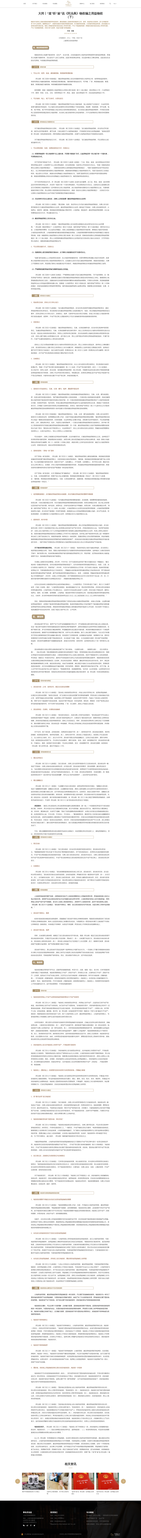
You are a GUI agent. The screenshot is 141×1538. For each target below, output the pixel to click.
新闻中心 (82, 3)
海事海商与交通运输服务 (110, 1515)
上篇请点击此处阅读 (70, 40)
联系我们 (102, 3)
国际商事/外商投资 (92, 1521)
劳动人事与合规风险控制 (103, 1524)
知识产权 (101, 1518)
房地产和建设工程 (91, 1518)
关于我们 (34, 3)
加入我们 (92, 3)
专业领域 (44, 3)
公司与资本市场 (104, 1521)
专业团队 (55, 3)
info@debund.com (60, 1521)
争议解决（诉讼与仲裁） (93, 1515)
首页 (25, 3)
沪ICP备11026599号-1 (30, 1522)
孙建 (72, 31)
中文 (115, 3)
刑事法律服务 (90, 1524)
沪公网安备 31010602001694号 (32, 1534)
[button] (17, 1481)
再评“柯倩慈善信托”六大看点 (30, 1491)
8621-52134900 (59, 1515)
